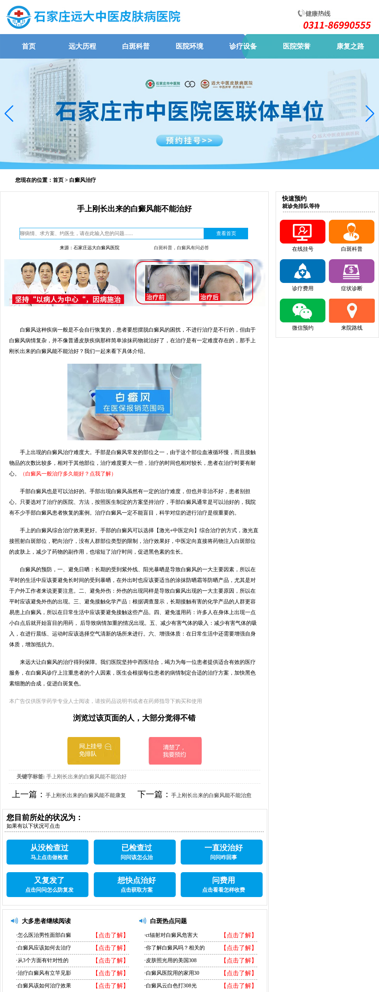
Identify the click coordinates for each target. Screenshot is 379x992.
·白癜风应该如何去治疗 (43, 948)
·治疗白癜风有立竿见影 (43, 973)
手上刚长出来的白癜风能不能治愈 (211, 795)
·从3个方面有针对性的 (42, 960)
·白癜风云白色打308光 (170, 986)
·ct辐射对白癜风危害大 (171, 935)
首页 (58, 180)
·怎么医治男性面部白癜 (43, 935)
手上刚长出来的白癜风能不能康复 (86, 795)
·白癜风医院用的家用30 (171, 973)
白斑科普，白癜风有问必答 (181, 247)
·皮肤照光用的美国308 (170, 960)
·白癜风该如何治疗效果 (43, 986)
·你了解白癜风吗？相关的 (174, 948)
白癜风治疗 (82, 180)
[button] (9, 113)
